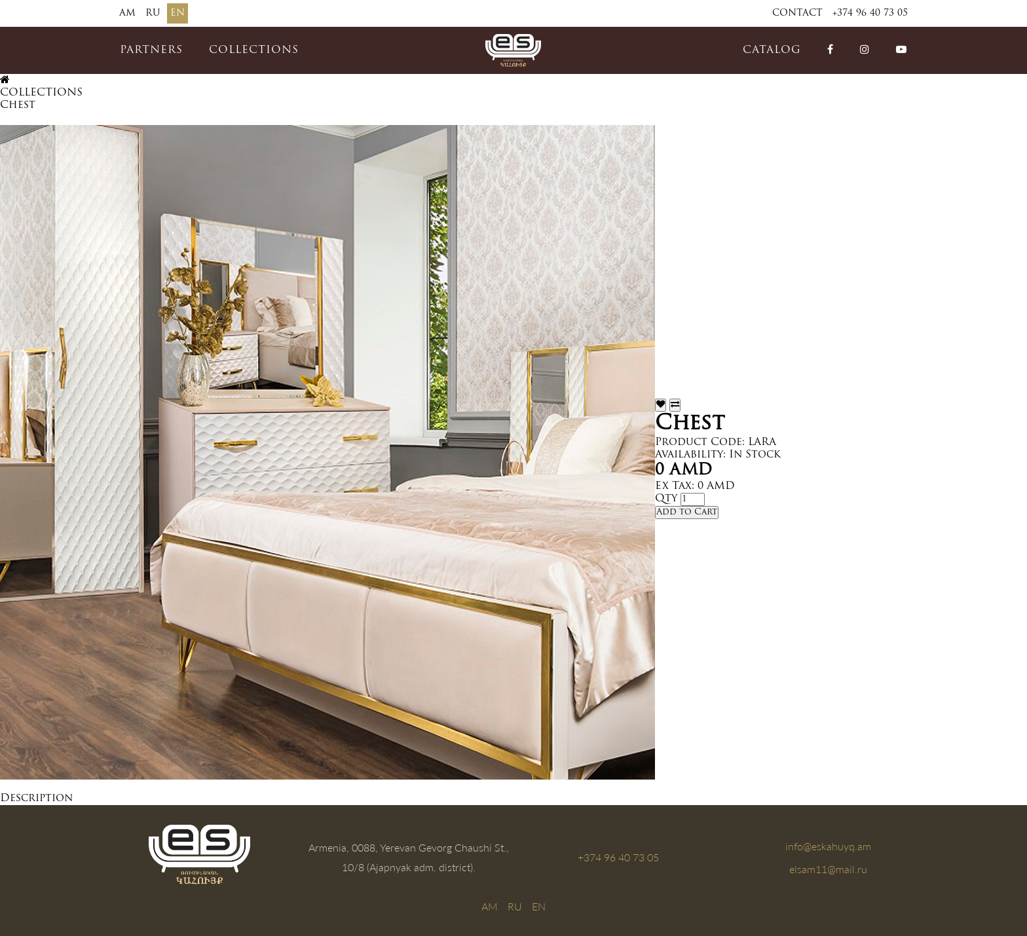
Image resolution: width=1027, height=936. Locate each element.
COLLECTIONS (254, 50)
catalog (772, 50)
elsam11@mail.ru (828, 869)
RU (152, 13)
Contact (797, 13)
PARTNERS (151, 50)
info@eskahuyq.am (828, 846)
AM (127, 13)
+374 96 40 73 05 (870, 13)
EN (177, 13)
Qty (666, 499)
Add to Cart (686, 512)
